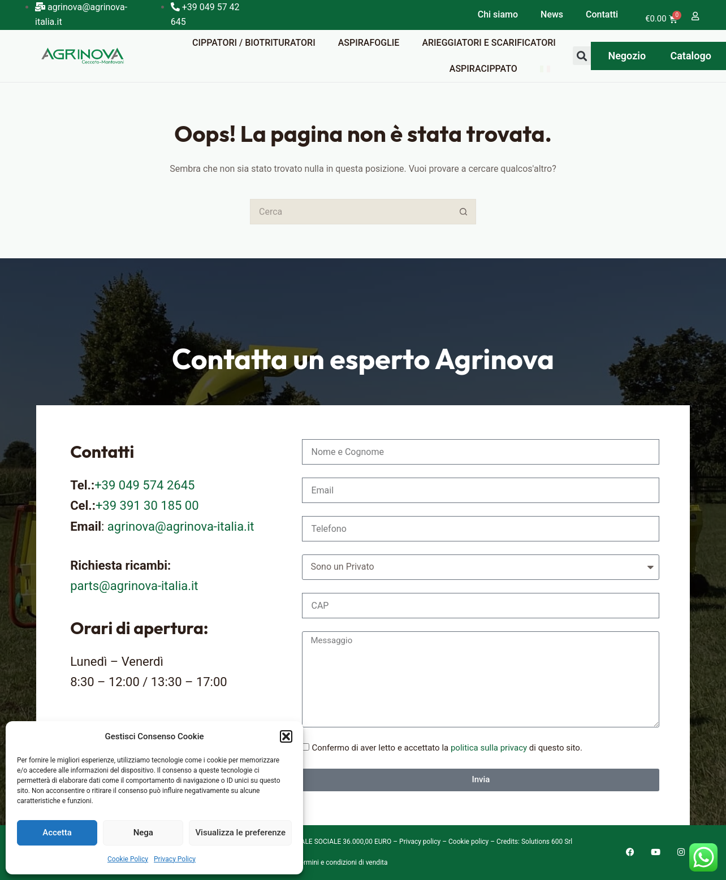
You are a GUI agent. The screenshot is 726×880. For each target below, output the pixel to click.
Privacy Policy (175, 859)
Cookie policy (468, 842)
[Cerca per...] (350, 211)
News (552, 14)
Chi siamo (498, 14)
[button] (286, 736)
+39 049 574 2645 (144, 485)
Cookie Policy (127, 859)
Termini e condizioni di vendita (342, 862)
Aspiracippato (483, 68)
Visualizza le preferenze (240, 832)
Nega (143, 832)
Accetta (57, 832)
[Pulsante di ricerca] (463, 211)
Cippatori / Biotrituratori (254, 42)
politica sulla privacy (489, 748)
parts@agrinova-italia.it (134, 586)
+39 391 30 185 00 (147, 505)
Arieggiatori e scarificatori (488, 42)
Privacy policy (419, 842)
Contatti (602, 14)
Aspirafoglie (369, 42)
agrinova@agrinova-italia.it (180, 526)
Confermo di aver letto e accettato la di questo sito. (447, 748)
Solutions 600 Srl (546, 842)
